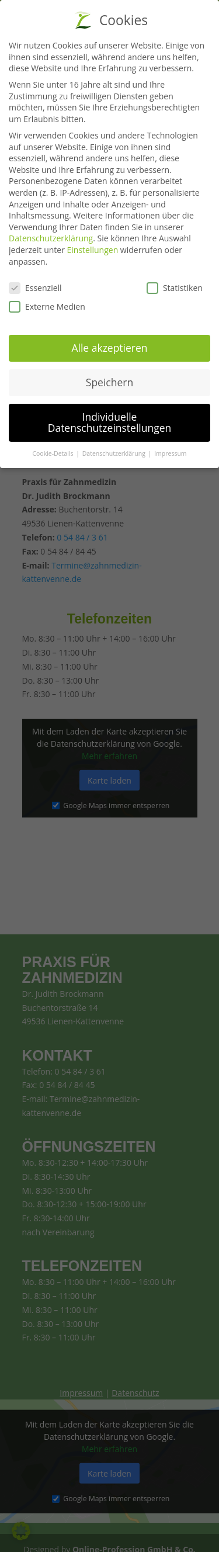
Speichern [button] (109, 377)
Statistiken (175, 283)
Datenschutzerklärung (51, 233)
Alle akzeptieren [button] (109, 343)
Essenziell (35, 283)
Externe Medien (47, 301)
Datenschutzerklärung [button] (114, 449)
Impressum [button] (170, 449)
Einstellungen (93, 245)
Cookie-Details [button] (53, 449)
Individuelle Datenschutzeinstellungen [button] (110, 417)
